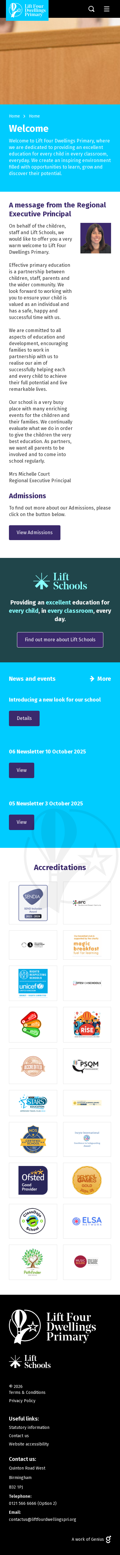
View (22, 770)
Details (24, 718)
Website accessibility (29, 1444)
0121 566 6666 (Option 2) (33, 1503)
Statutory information (29, 1427)
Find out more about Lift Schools (60, 639)
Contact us (19, 1435)
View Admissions (35, 532)
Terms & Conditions (27, 1392)
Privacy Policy (22, 1400)
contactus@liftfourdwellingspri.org (42, 1519)
